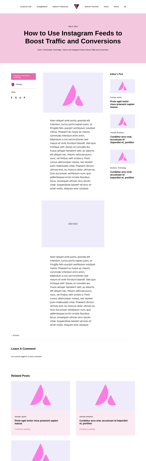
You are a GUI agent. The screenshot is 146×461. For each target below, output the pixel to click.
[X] (16, 97)
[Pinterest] (24, 97)
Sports (119, 97)
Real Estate (25, 75)
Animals (113, 97)
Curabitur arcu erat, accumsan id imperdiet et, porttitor (122, 139)
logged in (24, 356)
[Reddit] (20, 97)
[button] (125, 6)
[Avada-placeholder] (122, 80)
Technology (17, 77)
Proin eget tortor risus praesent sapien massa (122, 104)
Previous (16, 335)
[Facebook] (12, 97)
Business (120, 133)
